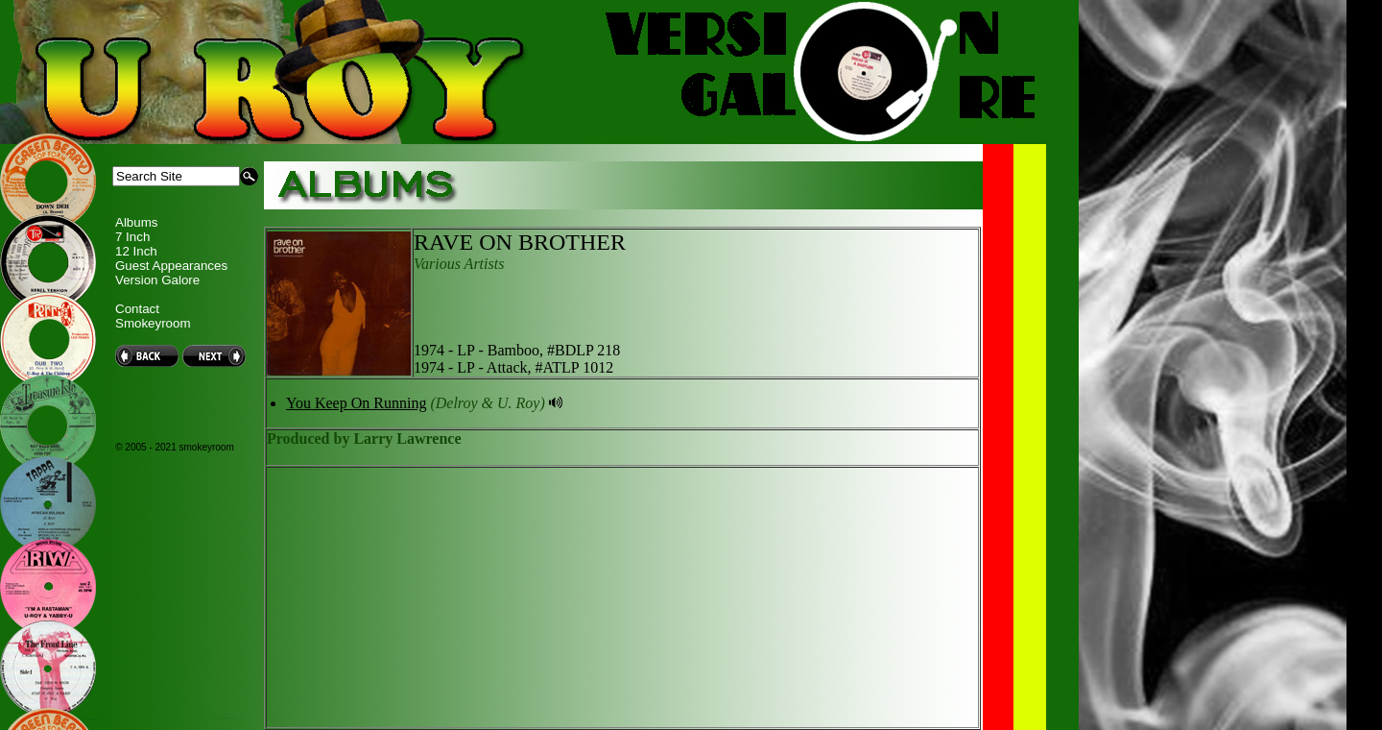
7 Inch (132, 237)
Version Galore (157, 280)
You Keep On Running (356, 403)
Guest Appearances (171, 265)
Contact (137, 309)
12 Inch (136, 251)
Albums (136, 222)
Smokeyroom (153, 323)
